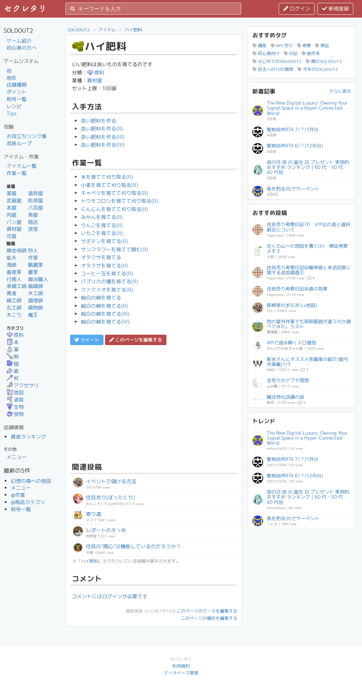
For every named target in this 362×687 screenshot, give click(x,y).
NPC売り (282, 45)
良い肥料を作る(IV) (103, 144)
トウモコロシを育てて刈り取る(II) (119, 200)
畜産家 (14, 272)
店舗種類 (16, 84)
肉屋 (11, 214)
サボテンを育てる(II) (104, 241)
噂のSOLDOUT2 (324, 61)
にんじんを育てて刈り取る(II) (114, 209)
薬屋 (11, 193)
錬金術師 (16, 250)
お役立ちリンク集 (26, 136)
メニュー (16, 456)
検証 (322, 45)
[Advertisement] (153, 402)
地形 (11, 77)
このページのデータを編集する (207, 611)
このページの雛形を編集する (209, 618)
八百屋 (35, 207)
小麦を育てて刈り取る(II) (109, 185)
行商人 (14, 279)
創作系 (311, 53)
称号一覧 (16, 99)
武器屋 (14, 200)
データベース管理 (181, 673)
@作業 (18, 494)
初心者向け (265, 53)
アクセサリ (22, 385)
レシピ (14, 106)
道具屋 (35, 193)
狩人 (33, 250)
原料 (15, 334)
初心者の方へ (21, 47)
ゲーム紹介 (19, 40)
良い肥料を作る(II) (102, 128)
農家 (33, 272)
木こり (14, 314)
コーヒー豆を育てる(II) (107, 273)
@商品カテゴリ (28, 502)
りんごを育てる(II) (102, 225)
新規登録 (335, 8)
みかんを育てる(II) (102, 217)
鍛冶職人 (38, 279)
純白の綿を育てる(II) (104, 305)
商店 (33, 222)
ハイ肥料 (133, 30)
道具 (15, 399)
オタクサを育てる (101, 257)
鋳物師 (35, 307)
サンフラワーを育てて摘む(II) (114, 249)
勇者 (11, 293)
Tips (11, 113)
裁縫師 (35, 286)
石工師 (14, 307)
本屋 (11, 207)
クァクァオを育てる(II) (107, 289)
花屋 (11, 236)
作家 (33, 257)
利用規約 (180, 666)
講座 (259, 45)
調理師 (35, 300)
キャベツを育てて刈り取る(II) (114, 192)
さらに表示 (340, 91)
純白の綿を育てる (101, 297)
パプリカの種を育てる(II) (109, 281)
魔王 (33, 314)
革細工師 (16, 286)
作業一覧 (16, 173)
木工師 (35, 293)
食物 (15, 414)
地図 (15, 392)
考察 (304, 45)
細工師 (14, 300)
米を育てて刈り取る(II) (107, 176)
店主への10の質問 (272, 69)
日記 (291, 53)
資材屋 (14, 228)
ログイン (296, 8)
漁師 (11, 264)
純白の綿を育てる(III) (105, 313)
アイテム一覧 (21, 165)
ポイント (16, 91)
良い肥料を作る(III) (102, 136)
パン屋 (14, 222)
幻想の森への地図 (31, 480)
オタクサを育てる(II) (104, 265)
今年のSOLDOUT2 (317, 69)
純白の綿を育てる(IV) (105, 321)
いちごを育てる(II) (102, 233)
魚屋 (33, 214)
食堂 (33, 228)
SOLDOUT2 (79, 30)
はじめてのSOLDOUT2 (277, 61)
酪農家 (35, 264)
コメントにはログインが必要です (109, 596)
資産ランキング (28, 436)
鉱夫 (11, 257)
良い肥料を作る (98, 120)
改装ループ (19, 143)
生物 (15, 406)
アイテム (107, 30)
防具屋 (35, 200)
